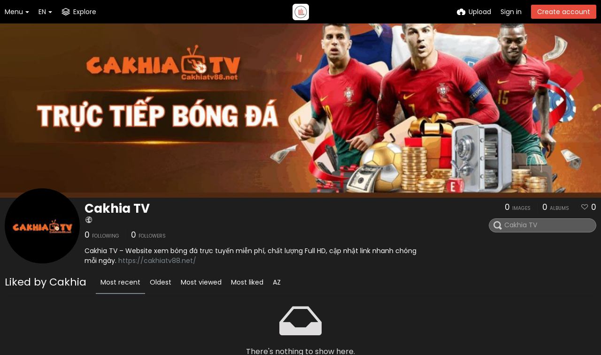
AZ (277, 282)
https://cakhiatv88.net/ (157, 260)
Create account (563, 11)
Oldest (160, 282)
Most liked (247, 282)
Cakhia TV (117, 208)
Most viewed (201, 282)
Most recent (120, 282)
